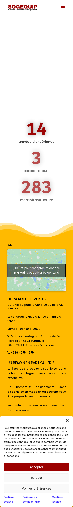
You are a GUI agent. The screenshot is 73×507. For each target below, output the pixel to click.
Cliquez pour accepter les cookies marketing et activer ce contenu (37, 270)
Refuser (36, 478)
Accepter (36, 467)
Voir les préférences (36, 488)
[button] (67, 420)
